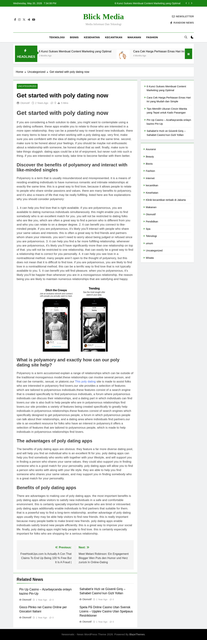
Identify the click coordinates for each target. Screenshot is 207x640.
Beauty (150, 156)
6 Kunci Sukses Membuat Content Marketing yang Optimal (147, 3)
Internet (150, 178)
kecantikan (113, 37)
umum (149, 243)
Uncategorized (27, 86)
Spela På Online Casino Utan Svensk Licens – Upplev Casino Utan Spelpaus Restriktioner (106, 611)
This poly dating (85, 381)
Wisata (150, 257)
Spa (148, 228)
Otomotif (25, 103)
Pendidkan (152, 221)
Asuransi (151, 149)
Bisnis (74, 37)
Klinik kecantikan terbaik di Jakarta (166, 199)
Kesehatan (92, 37)
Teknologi (57, 37)
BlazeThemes (137, 634)
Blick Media (103, 16)
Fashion (152, 37)
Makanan (134, 37)
